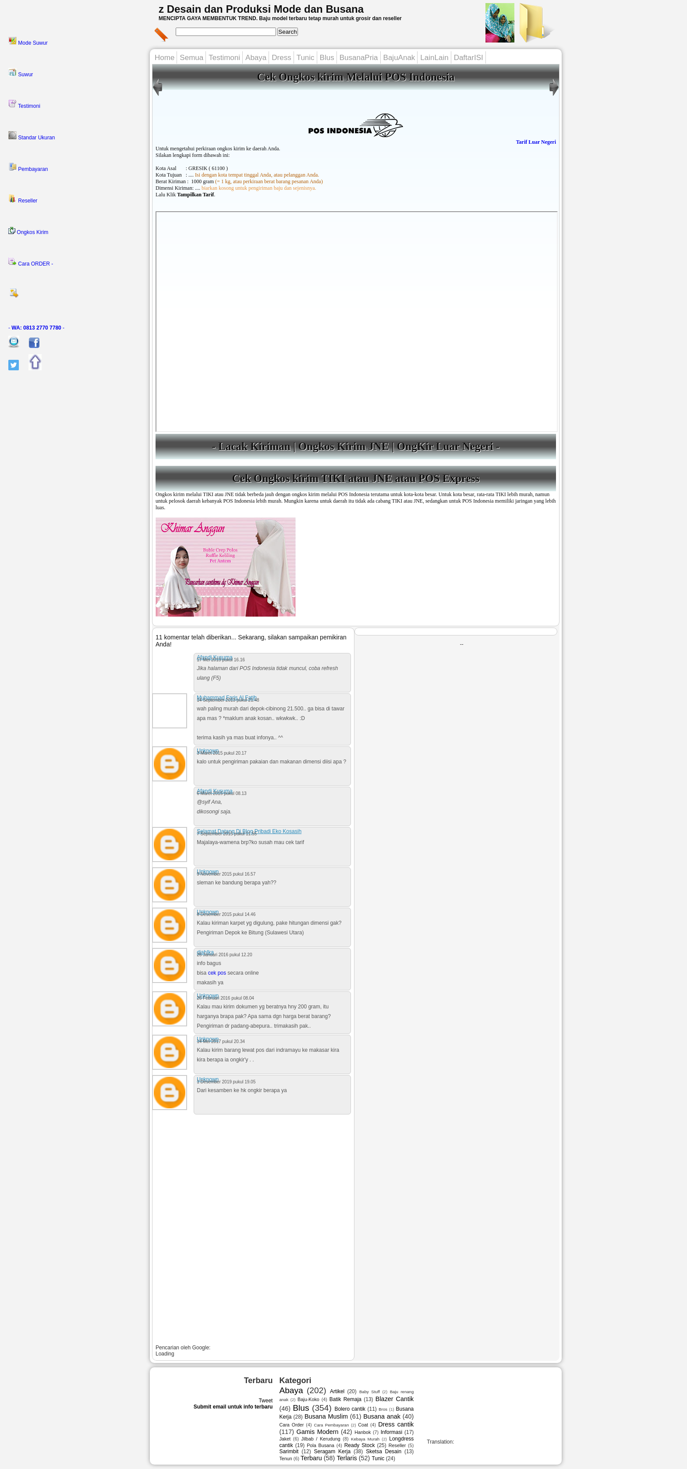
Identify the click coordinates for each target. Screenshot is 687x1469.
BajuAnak (399, 57)
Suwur (20, 73)
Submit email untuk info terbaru (233, 1407)
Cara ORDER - (30, 262)
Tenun (285, 1458)
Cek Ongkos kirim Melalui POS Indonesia (356, 77)
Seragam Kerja (332, 1451)
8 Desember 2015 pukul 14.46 (226, 914)
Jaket (284, 1438)
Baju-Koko (308, 1399)
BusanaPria (359, 57)
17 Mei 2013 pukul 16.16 (221, 659)
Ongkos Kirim (28, 231)
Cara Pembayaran (331, 1425)
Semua (191, 57)
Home (164, 57)
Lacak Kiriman (254, 446)
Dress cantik (396, 1424)
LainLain (434, 57)
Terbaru (311, 1458)
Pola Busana (320, 1445)
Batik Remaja (345, 1399)
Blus (327, 57)
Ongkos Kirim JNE (345, 446)
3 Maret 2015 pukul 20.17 (221, 753)
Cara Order (291, 1424)
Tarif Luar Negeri (536, 142)
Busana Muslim (326, 1416)
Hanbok (362, 1432)
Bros (383, 1409)
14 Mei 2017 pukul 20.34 (221, 1041)
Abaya (255, 57)
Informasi (391, 1432)
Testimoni (24, 104)
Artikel (337, 1391)
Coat (363, 1424)
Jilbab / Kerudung (320, 1438)
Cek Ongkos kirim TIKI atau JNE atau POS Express (355, 478)
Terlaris (346, 1458)
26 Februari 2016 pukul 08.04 (225, 998)
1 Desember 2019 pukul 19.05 (226, 1081)
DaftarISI (468, 57)
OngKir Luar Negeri (445, 446)
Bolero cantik (349, 1409)
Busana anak (381, 1416)
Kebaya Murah (365, 1439)
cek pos (217, 973)
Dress (281, 57)
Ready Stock (359, 1445)
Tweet (266, 1401)
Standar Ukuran (31, 136)
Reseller (22, 199)
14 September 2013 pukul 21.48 (228, 700)
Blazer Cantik (394, 1398)
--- (357, 321)
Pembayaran (28, 167)
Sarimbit (288, 1451)
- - (36, 328)
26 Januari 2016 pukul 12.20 (224, 954)
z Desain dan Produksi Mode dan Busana (261, 9)
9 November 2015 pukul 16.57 (226, 874)
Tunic (306, 57)
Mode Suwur (28, 41)
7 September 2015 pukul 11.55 (227, 833)
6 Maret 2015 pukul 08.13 (221, 793)
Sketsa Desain (383, 1451)
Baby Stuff (369, 1391)
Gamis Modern (318, 1431)
